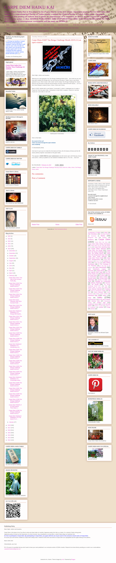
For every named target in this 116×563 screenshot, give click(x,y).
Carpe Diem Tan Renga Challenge (99, 251)
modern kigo (101, 302)
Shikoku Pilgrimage (96, 283)
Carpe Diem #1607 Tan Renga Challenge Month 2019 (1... (15, 351)
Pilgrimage (91, 280)
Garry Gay (97, 262)
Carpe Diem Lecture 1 (18, 25)
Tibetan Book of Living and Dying (97, 287)
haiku (69, 167)
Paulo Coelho (103, 277)
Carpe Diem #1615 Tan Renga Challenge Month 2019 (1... (15, 290)
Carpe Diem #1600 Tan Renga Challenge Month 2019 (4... (15, 395)
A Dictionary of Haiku (94, 232)
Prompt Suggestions (43, 31)
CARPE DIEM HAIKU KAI (29, 7)
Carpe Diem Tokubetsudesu (99, 258)
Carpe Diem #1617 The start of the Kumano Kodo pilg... (15, 279)
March (11, 273)
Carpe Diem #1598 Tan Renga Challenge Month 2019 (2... (15, 412)
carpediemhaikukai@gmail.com (12, 549)
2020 (9, 246)
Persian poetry (92, 278)
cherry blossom (98, 292)
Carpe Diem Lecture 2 (34, 25)
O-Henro (102, 275)
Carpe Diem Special (98, 249)
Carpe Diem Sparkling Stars (102, 247)
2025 (9, 236)
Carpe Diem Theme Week (95, 258)
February (12, 275)
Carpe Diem (104, 239)
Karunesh (90, 270)
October (11, 255)
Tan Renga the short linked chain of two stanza (66, 28)
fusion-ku (65, 167)
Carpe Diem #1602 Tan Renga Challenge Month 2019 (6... (15, 384)
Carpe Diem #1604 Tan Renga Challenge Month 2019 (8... (15, 367)
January (11, 422)
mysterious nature (93, 304)
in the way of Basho (104, 299)
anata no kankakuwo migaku (98, 290)
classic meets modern (102, 293)
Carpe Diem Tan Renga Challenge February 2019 (49, 167)
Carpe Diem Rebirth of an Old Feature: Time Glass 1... (15, 406)
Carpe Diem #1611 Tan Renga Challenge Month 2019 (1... (15, 323)
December (12, 250)
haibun (105, 295)
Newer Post (35, 224)
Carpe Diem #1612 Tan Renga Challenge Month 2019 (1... (15, 318)
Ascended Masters (105, 234)
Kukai (108, 270)
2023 (9, 238)
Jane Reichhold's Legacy (97, 269)
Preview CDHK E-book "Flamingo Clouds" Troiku (38, 28)
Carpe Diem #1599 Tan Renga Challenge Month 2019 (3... (15, 401)
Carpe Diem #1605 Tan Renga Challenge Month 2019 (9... (15, 362)
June (10, 265)
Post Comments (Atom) (61, 229)
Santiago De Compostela (102, 281)
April (10, 270)
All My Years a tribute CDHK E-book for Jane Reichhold (87, 25)
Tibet (106, 286)
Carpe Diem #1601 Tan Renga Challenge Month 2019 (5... (15, 390)
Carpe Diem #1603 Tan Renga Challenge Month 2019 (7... (15, 373)
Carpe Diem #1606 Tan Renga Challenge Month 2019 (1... (15, 356)
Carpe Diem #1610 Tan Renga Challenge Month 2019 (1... (15, 329)
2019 (9, 248)
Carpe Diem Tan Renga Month (99, 252)
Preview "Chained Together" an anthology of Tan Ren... (20, 31)
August (11, 260)
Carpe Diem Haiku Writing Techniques (99, 244)
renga (108, 307)
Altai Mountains (92, 234)
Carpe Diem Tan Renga (95, 250)
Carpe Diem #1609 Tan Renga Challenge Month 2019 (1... (15, 334)
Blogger (73, 559)
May (10, 268)
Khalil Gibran (100, 270)
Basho (103, 236)
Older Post (79, 224)
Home (7, 25)
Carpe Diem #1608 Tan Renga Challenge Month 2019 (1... (15, 340)
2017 (9, 427)
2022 (9, 241)
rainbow (101, 307)
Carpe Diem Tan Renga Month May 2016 (99, 254)
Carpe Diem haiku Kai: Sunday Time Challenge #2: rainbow (15, 67)
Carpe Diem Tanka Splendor (97, 256)
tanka (37, 169)
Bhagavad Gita (92, 237)
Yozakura (107, 289)
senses (93, 308)
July (10, 263)
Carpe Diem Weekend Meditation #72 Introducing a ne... (15, 345)
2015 (9, 432)
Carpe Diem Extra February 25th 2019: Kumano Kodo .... (15, 301)
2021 (9, 243)
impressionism (92, 299)
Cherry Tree (98, 261)
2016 (9, 430)
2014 (9, 435)
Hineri (73, 167)
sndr (63, 559)
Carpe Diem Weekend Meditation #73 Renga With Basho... (15, 312)
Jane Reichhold (100, 267)
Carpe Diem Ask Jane (101, 242)
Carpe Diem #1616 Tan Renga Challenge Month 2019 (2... (15, 284)
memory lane (95, 301)
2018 (9, 425)
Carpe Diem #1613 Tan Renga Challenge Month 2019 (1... (15, 307)
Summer (108, 283)
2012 (9, 440)
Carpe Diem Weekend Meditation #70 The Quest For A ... (15, 417)
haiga (89, 297)
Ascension (93, 236)
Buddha (104, 237)
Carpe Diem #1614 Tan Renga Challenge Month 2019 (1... (15, 296)
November (12, 253)
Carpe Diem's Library (48, 25)
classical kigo (92, 295)
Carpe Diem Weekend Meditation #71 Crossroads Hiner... (15, 378)
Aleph (106, 232)
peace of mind (99, 305)
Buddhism (91, 239)
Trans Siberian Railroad (95, 289)
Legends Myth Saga (96, 272)
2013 (9, 437)
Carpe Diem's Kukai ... (63, 25)
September (12, 258)
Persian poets (104, 278)
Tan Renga (94, 284)
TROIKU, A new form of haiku (14, 28)
